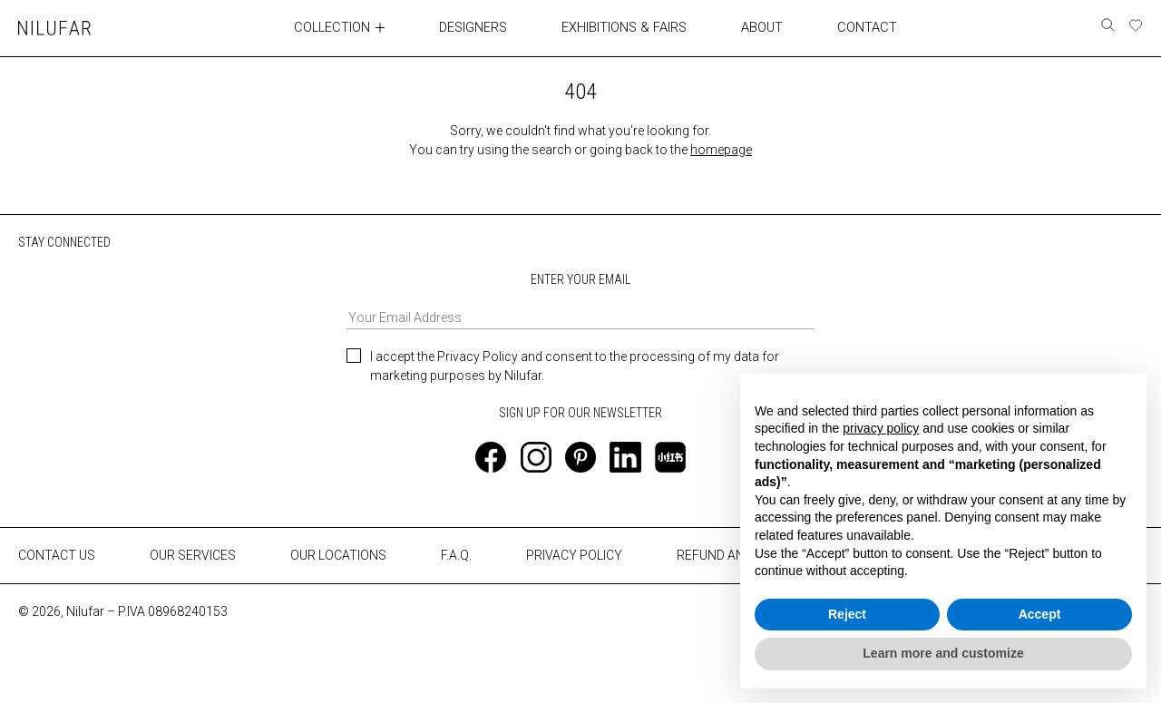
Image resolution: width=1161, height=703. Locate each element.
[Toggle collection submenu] (382, 27)
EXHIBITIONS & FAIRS (625, 27)
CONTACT (866, 27)
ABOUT (762, 27)
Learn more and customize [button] (943, 653)
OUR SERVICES (193, 555)
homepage (721, 149)
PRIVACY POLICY (574, 555)
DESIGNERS (476, 27)
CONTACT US (56, 555)
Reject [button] (847, 614)
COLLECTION (334, 27)
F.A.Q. (456, 555)
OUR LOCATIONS (338, 555)
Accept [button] (1040, 614)
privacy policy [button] (881, 428)
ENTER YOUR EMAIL (580, 299)
